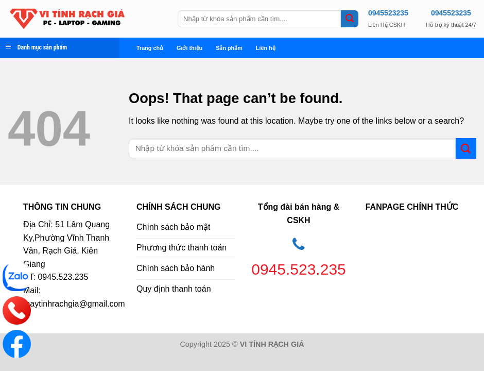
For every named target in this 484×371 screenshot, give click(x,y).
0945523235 (388, 13)
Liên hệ (265, 48)
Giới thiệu (189, 48)
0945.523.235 (298, 269)
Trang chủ (149, 48)
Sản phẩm (229, 48)
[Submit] (349, 19)
